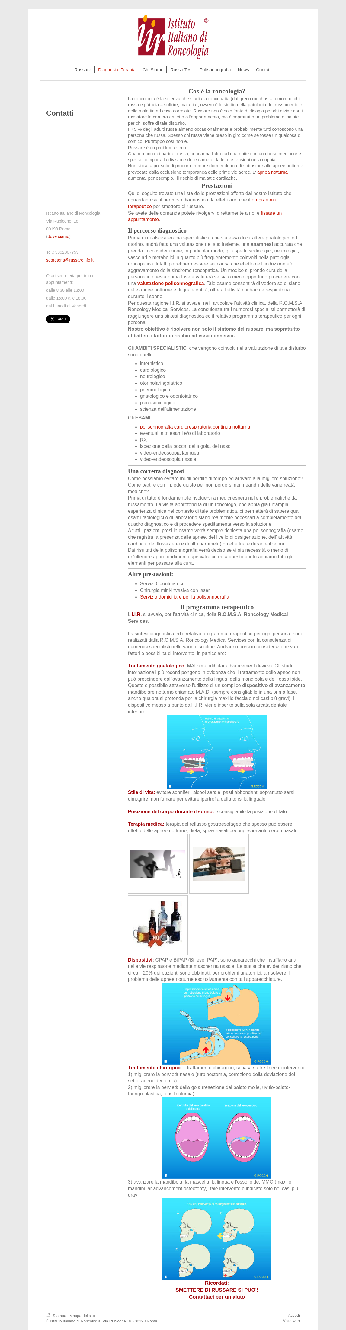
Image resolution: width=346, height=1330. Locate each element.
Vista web (291, 1321)
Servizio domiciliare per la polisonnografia (184, 596)
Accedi (294, 1315)
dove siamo (58, 236)
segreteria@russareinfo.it (70, 260)
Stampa (56, 1315)
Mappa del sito (82, 1315)
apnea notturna (272, 172)
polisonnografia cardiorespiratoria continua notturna (195, 426)
